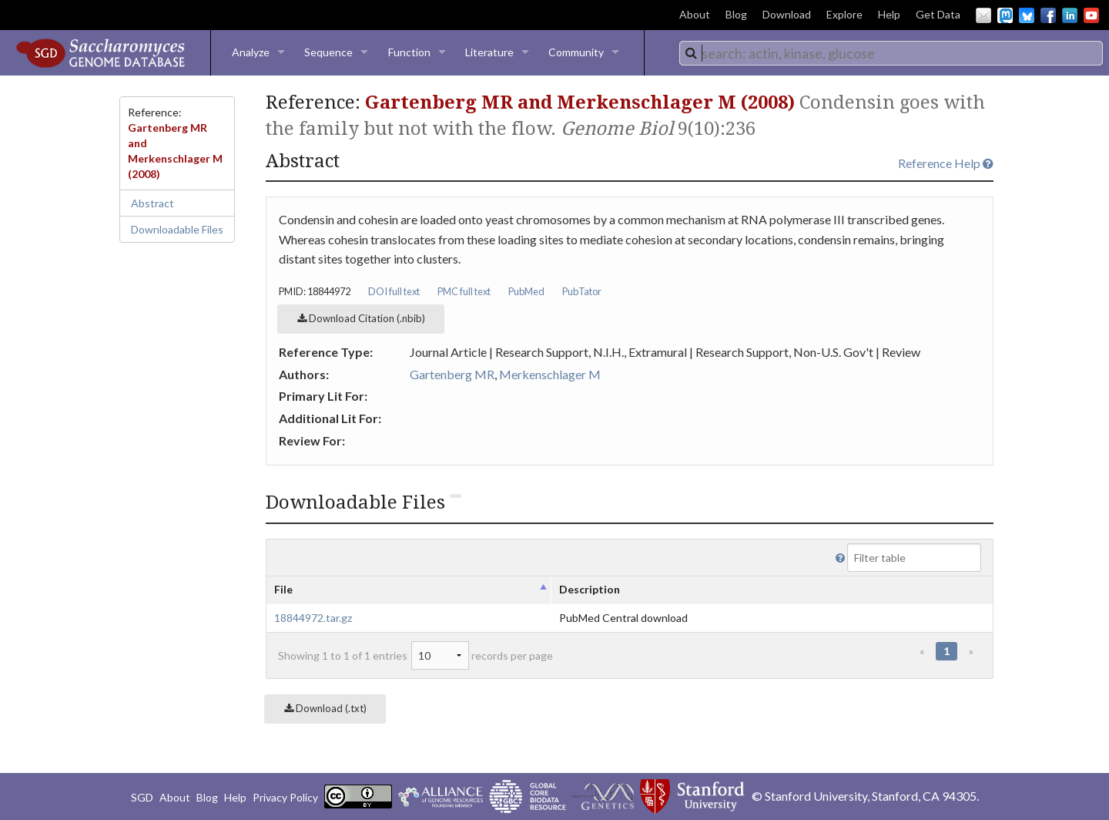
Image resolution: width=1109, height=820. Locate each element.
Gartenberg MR (452, 374)
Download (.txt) (325, 708)
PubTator (581, 291)
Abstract (152, 203)
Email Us (983, 15)
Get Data (938, 14)
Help (889, 14)
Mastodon (1005, 15)
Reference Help (945, 163)
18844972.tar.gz (313, 617)
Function (409, 52)
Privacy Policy (285, 797)
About (694, 14)
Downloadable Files (177, 229)
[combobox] (891, 53)
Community (576, 52)
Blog (736, 14)
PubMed (526, 291)
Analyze (251, 52)
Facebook (1048, 15)
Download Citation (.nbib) (361, 318)
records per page (482, 655)
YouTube (1091, 15)
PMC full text (464, 291)
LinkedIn (1069, 15)
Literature (489, 52)
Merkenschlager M (550, 374)
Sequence (328, 52)
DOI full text (394, 291)
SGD (142, 797)
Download (786, 14)
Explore (844, 14)
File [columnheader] (283, 589)
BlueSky (1026, 15)
